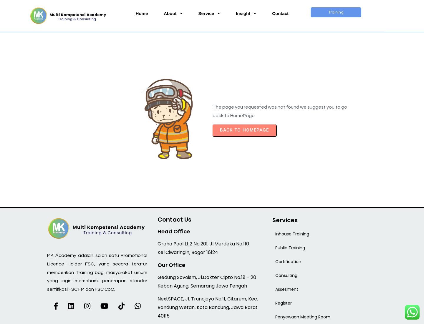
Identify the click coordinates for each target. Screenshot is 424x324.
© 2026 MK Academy (212, 315)
